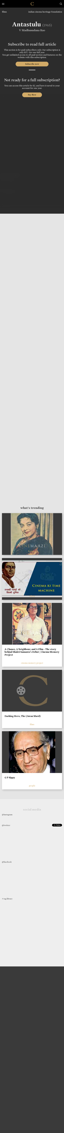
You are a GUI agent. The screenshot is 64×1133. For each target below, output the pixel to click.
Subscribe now (32, 64)
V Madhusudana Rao (31, 30)
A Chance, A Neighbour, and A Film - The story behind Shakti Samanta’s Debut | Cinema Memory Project (32, 652)
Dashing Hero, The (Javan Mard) (23, 716)
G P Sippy (10, 777)
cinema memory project (32, 663)
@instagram (7, 814)
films (4, 11)
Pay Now (32, 95)
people (32, 785)
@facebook (7, 862)
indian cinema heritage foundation (45, 11)
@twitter (6, 825)
